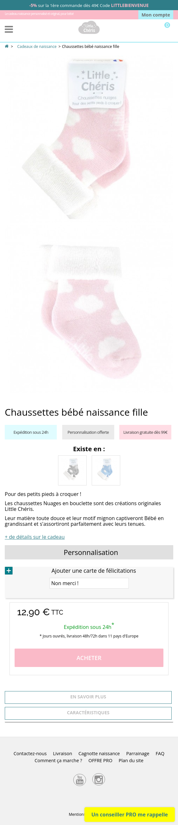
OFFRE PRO (100, 760)
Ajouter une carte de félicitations (93, 570)
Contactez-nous (30, 753)
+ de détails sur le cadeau (35, 536)
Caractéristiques (88, 713)
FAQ (159, 753)
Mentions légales (84, 814)
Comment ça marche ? (58, 760)
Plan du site (131, 760)
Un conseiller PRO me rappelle (129, 814)
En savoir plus (88, 697)
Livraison (62, 753)
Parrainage (137, 753)
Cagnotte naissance (99, 753)
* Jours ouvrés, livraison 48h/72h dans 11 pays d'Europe (89, 636)
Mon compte (156, 15)
